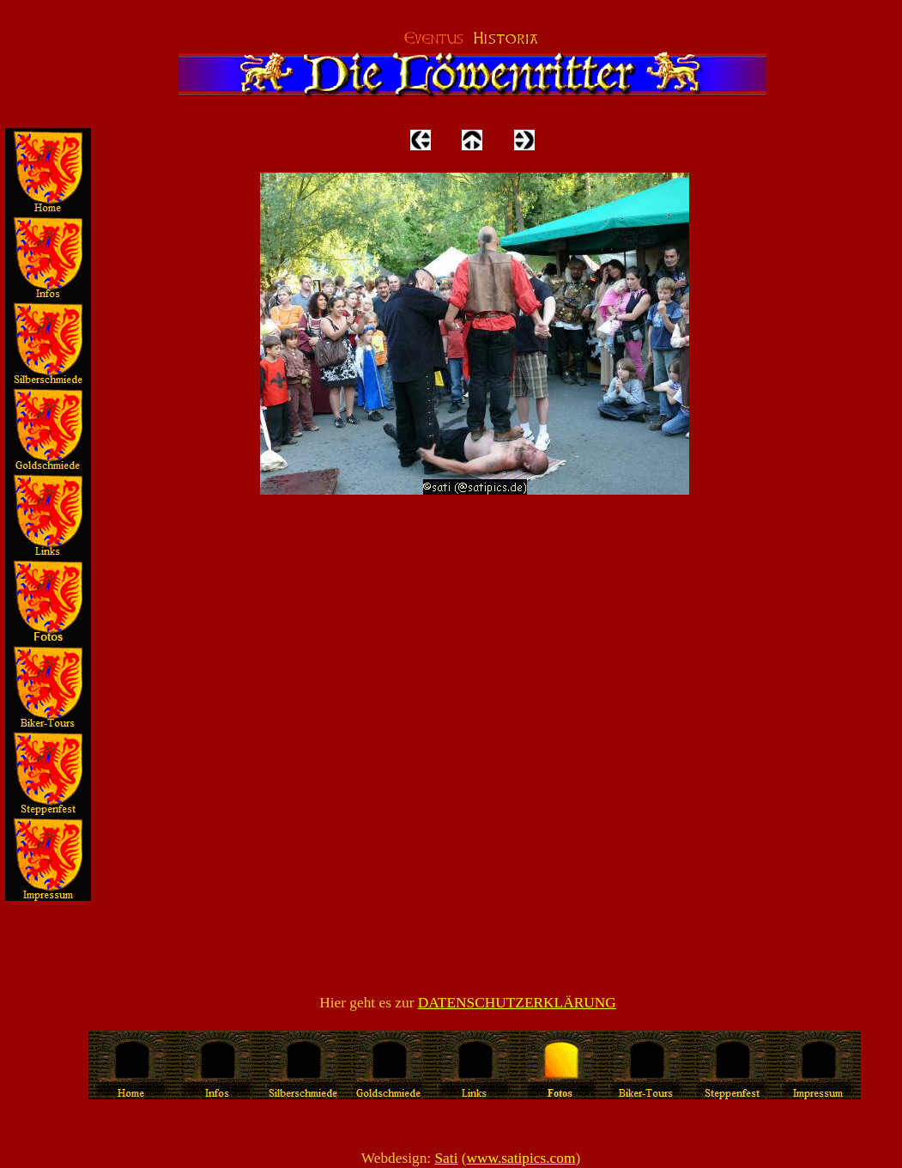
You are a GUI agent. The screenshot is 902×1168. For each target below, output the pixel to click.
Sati (445, 1158)
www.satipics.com (521, 1158)
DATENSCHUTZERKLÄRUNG (517, 1003)
